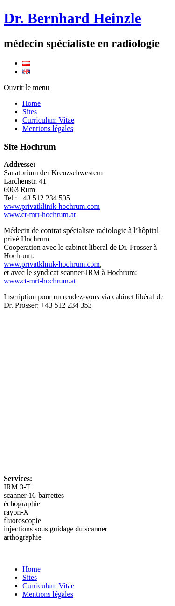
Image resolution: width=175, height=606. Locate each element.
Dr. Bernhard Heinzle (72, 18)
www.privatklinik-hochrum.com (52, 206)
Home (31, 103)
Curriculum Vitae (48, 120)
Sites (29, 112)
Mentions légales (47, 128)
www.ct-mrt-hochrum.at (40, 215)
